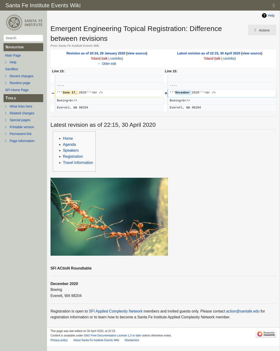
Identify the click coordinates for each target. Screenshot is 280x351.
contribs (116, 58)
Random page (20, 83)
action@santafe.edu (243, 311)
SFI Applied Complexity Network (116, 311)
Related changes (22, 113)
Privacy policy (59, 340)
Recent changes (21, 76)
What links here (21, 106)
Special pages (20, 120)
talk (105, 58)
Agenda (69, 145)
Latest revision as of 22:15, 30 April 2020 (208, 53)
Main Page (13, 55)
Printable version (22, 127)
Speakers (71, 150)
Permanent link (20, 134)
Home (68, 138)
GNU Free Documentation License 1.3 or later (112, 335)
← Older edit (107, 64)
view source (136, 53)
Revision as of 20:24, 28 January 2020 (95, 53)
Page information (22, 141)
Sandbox (11, 69)
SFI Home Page (17, 90)
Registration (73, 156)
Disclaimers (132, 340)
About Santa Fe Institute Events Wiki (96, 340)
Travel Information (78, 163)
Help (13, 62)
